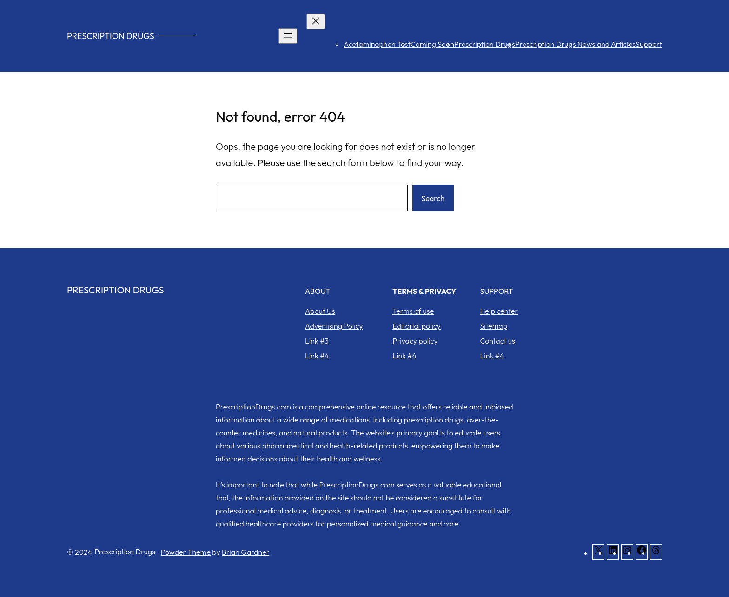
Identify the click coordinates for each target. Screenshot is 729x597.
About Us (320, 311)
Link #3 (317, 340)
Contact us (497, 340)
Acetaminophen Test (377, 44)
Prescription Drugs (110, 36)
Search (433, 198)
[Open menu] (287, 36)
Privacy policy (414, 340)
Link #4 (317, 355)
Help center (499, 311)
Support (649, 44)
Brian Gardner (245, 552)
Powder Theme (186, 552)
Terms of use (413, 311)
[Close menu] (315, 21)
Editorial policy (416, 326)
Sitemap (493, 326)
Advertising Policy (334, 326)
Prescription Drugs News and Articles (575, 44)
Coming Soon (432, 44)
